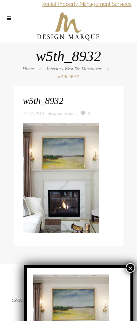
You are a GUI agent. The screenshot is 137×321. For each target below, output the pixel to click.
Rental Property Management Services (87, 4)
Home (28, 68)
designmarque (61, 113)
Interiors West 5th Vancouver (74, 68)
